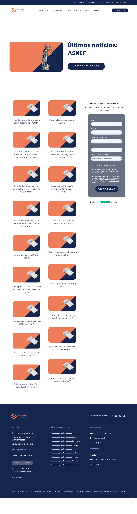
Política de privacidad (100, 433)
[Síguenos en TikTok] (124, 416)
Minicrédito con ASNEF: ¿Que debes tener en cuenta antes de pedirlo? (26, 223)
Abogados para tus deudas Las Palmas (66, 453)
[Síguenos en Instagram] (120, 416)
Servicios (43, 10)
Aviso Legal (95, 442)
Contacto (87, 10)
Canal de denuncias (17, 477)
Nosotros (77, 10)
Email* (93, 146)
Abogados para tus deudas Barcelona (65, 441)
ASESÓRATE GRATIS (106, 189)
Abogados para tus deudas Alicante (64, 445)
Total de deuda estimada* (100, 154)
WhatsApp (95, 464)
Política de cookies (99, 438)
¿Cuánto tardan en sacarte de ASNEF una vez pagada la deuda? (62, 154)
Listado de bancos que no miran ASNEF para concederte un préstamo (26, 189)
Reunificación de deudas (23, 433)
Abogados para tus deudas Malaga (64, 457)
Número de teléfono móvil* (100, 137)
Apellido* (94, 128)
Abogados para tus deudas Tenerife (64, 461)
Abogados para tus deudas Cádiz (63, 449)
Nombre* (94, 120)
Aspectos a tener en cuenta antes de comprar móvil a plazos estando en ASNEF (26, 154)
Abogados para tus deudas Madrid (64, 433)
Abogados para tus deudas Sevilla (64, 437)
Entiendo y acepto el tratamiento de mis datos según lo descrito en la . (105, 171)
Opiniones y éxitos (57, 10)
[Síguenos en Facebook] (112, 416)
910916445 (92, 2)
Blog (97, 10)
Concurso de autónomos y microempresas (24, 438)
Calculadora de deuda (22, 444)
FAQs (69, 10)
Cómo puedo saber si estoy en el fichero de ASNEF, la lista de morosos (26, 289)
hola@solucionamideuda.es (108, 2)
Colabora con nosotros (22, 455)
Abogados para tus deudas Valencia (65, 465)
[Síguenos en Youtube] (116, 416)
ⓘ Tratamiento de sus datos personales (104, 165)
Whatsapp (123, 2)
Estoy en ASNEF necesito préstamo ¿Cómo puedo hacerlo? (62, 189)
